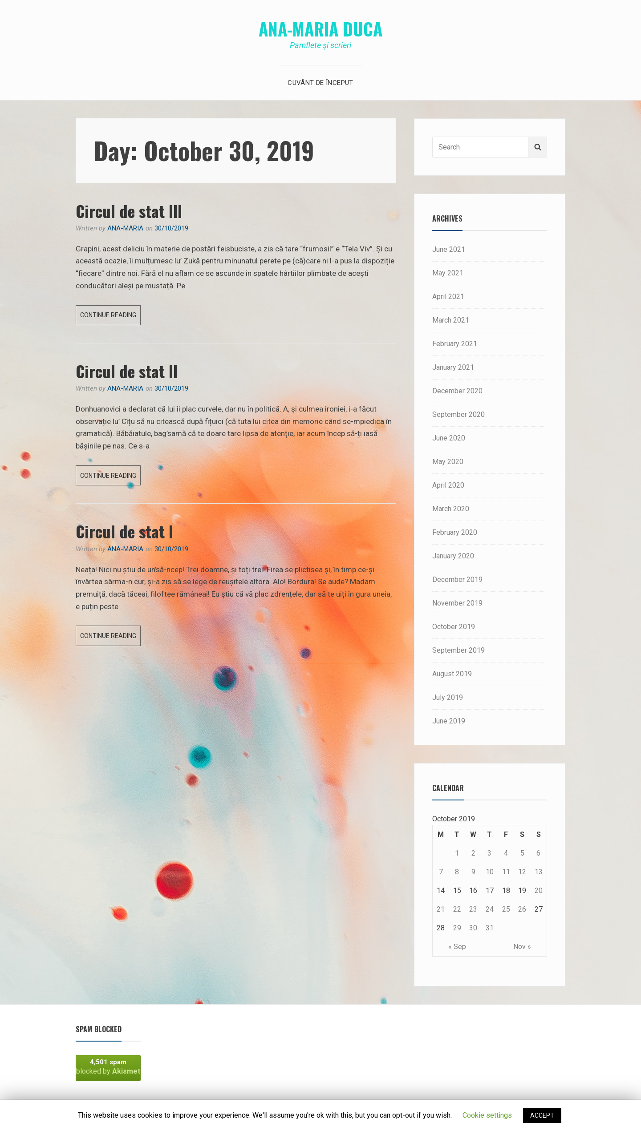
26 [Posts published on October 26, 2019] (522, 909)
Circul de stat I (124, 531)
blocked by (108, 1066)
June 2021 (448, 249)
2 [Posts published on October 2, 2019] (473, 853)
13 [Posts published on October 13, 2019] (539, 872)
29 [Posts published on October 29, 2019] (457, 928)
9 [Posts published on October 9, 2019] (473, 872)
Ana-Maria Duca (320, 28)
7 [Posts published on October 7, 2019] (441, 872)
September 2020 (458, 414)
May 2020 (447, 461)
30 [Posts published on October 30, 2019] (473, 928)
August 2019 (452, 674)
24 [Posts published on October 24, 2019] (490, 909)
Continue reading (110, 317)
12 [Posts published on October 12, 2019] (522, 872)
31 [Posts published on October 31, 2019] (490, 928)
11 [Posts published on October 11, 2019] (506, 872)
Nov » (522, 946)
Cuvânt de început (320, 83)
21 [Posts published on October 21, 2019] (441, 909)
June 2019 (448, 721)
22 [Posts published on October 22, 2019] (457, 909)
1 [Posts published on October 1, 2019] (457, 853)
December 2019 (457, 579)
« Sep (457, 946)
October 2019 (453, 626)
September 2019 (458, 650)
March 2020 (450, 509)
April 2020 (448, 485)
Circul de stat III (129, 210)
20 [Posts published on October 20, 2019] (539, 890)
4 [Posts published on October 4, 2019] (506, 853)
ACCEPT (542, 1115)
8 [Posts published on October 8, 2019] (457, 872)
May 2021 (447, 273)
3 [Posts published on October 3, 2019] (489, 853)
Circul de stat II (127, 371)
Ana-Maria (125, 228)
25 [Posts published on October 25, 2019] (506, 909)
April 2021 (448, 296)
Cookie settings (487, 1115)
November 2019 (457, 603)
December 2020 (457, 391)
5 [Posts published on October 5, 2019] (522, 853)
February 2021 (454, 343)
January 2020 (453, 556)
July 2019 (447, 697)
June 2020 (448, 438)
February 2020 (454, 532)
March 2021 (450, 320)
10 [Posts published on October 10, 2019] (490, 872)
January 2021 (453, 367)
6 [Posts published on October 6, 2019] (538, 853)
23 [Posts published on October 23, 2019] (473, 909)
